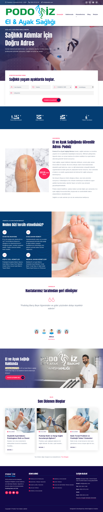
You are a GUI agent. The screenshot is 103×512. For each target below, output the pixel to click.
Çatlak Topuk (34, 488)
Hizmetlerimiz (80, 15)
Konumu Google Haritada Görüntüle (86, 498)
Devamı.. (10, 449)
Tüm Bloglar (65, 457)
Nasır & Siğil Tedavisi (36, 485)
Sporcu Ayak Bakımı (35, 491)
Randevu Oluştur (52, 100)
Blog (89, 14)
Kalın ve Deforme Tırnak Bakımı (63, 485)
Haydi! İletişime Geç (15, 377)
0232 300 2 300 (83, 486)
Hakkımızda (69, 14)
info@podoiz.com (48, 2)
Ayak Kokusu (57, 488)
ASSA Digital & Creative (91, 508)
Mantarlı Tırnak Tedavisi (37, 482)
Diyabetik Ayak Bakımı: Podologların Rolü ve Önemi (18, 437)
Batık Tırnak (57, 482)
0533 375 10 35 (35, 2)
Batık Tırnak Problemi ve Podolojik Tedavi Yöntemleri (81, 437)
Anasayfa (60, 14)
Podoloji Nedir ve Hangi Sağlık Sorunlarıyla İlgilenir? (51, 437)
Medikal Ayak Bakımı (59, 479)
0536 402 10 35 (84, 495)
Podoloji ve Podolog (36, 479)
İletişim (95, 14)
